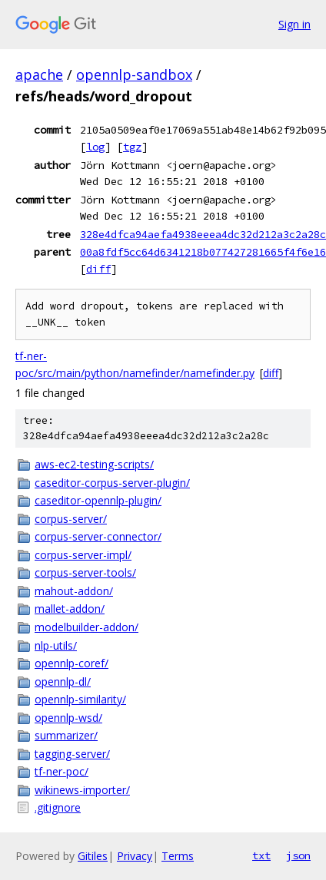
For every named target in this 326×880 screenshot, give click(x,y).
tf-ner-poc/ (61, 771)
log (95, 147)
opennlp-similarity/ (80, 699)
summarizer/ (66, 735)
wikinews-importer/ (82, 789)
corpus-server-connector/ (98, 536)
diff (98, 269)
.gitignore (58, 807)
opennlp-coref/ (71, 663)
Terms (177, 856)
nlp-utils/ (56, 645)
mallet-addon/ (70, 608)
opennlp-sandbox (134, 74)
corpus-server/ (71, 518)
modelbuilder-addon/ (86, 627)
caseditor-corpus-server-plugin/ (112, 482)
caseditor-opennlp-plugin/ (98, 500)
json (298, 855)
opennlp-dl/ (63, 681)
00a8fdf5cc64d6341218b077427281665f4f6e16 (203, 252)
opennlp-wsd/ (68, 717)
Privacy (134, 856)
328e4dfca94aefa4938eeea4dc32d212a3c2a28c (203, 234)
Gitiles (93, 856)
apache (39, 74)
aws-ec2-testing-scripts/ (94, 464)
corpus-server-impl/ (83, 555)
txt (261, 855)
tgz (132, 147)
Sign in (294, 24)
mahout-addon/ (74, 591)
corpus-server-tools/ (85, 572)
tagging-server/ (72, 753)
